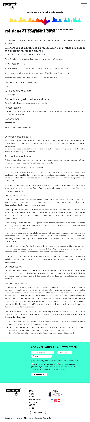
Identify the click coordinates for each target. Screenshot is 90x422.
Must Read (33, 402)
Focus (31, 394)
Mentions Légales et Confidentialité (37, 418)
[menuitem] (29, 408)
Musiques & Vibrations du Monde (45, 12)
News (31, 391)
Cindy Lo (8, 86)
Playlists (33, 397)
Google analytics (50, 287)
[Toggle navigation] (84, 5)
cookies (31, 296)
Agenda (32, 405)
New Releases (35, 399)
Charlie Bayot (10, 95)
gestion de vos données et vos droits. (55, 369)
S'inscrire (39, 375)
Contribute (37, 412)
